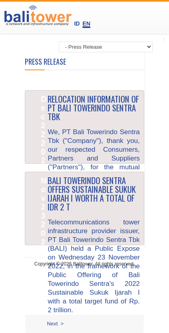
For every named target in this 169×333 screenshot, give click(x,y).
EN (86, 23)
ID (77, 23)
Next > (55, 324)
